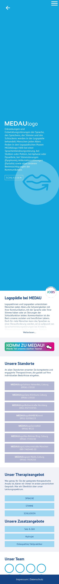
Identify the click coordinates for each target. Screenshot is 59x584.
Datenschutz (36, 579)
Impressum (22, 579)
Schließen (14, 177)
